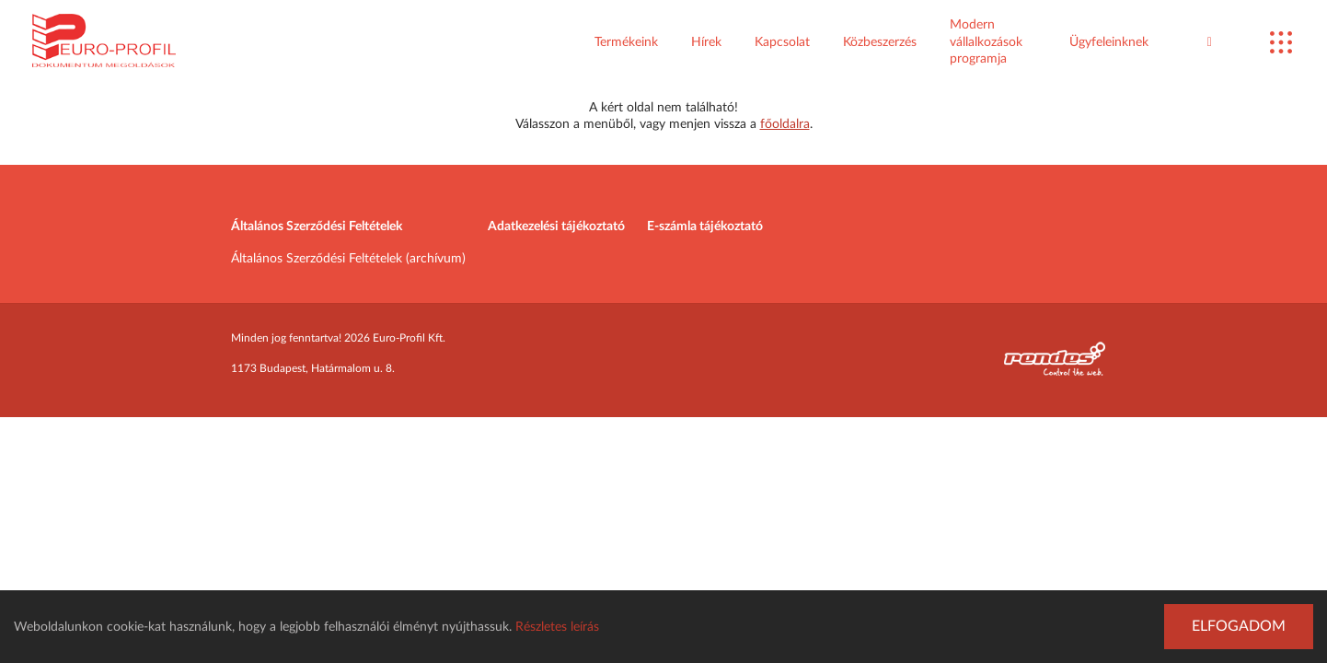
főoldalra (785, 124)
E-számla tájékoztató (705, 226)
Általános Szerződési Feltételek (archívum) (348, 258)
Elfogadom (1239, 626)
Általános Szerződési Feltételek (316, 226)
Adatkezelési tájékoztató (556, 226)
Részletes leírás (557, 627)
